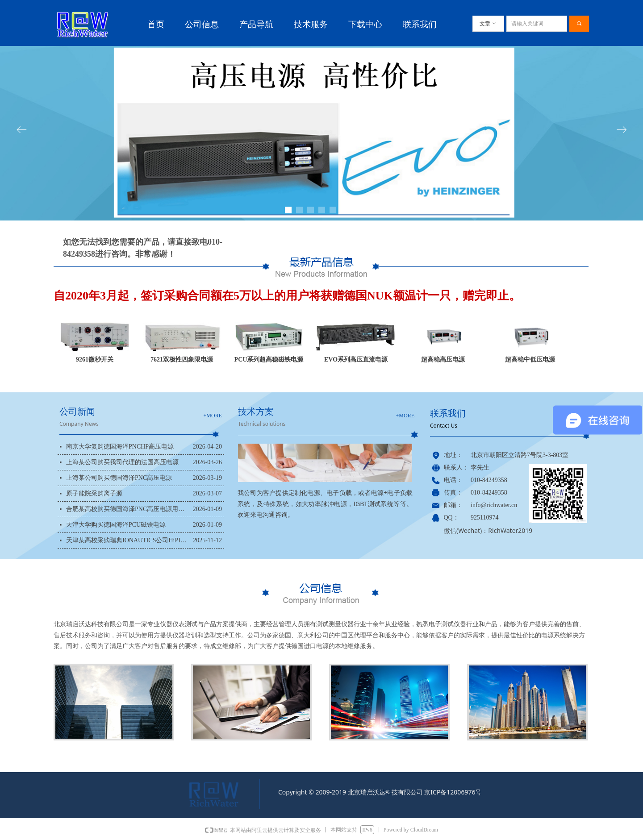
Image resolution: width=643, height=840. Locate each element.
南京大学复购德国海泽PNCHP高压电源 (120, 446)
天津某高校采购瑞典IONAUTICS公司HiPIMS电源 (127, 540)
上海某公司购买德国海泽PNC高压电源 (119, 477)
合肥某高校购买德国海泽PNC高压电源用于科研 (127, 509)
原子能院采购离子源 (94, 493)
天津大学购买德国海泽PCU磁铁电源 (116, 524)
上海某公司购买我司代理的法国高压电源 (122, 462)
